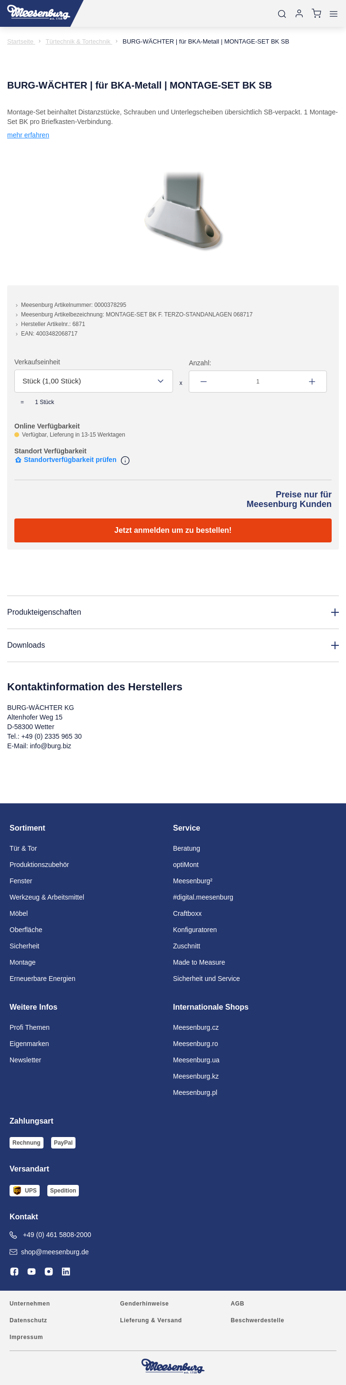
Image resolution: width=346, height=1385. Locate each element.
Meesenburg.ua (196, 1060)
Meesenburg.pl (195, 1092)
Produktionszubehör (39, 864)
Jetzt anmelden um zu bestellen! (172, 530)
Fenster (21, 881)
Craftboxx (187, 913)
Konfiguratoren (195, 930)
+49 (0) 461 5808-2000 (50, 1235)
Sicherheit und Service (206, 978)
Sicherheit (24, 946)
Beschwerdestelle (257, 1320)
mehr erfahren (28, 135)
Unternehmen (30, 1303)
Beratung (186, 848)
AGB (238, 1303)
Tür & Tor (23, 848)
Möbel (19, 913)
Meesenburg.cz (196, 1027)
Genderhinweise (144, 1303)
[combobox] (93, 381)
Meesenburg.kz (196, 1076)
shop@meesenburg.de (49, 1252)
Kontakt (24, 1217)
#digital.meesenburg (203, 897)
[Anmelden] (299, 13)
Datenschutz (28, 1320)
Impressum (26, 1337)
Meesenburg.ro (195, 1043)
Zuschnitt (186, 946)
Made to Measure (199, 962)
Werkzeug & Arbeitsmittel (47, 897)
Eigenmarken (29, 1043)
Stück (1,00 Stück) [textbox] (51, 381)
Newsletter (25, 1060)
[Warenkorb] (316, 13)
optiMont (186, 864)
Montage (22, 962)
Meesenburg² (193, 881)
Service (186, 828)
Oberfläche (26, 930)
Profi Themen (30, 1027)
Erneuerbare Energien (43, 978)
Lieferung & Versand (151, 1320)
